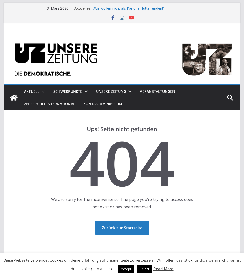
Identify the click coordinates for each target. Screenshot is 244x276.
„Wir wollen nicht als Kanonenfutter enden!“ (128, 8)
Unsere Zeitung (111, 91)
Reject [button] (144, 269)
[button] (42, 91)
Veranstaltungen (157, 91)
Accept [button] (126, 269)
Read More (163, 268)
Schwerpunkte (67, 91)
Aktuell (31, 91)
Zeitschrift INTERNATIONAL (49, 103)
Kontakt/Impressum (102, 103)
